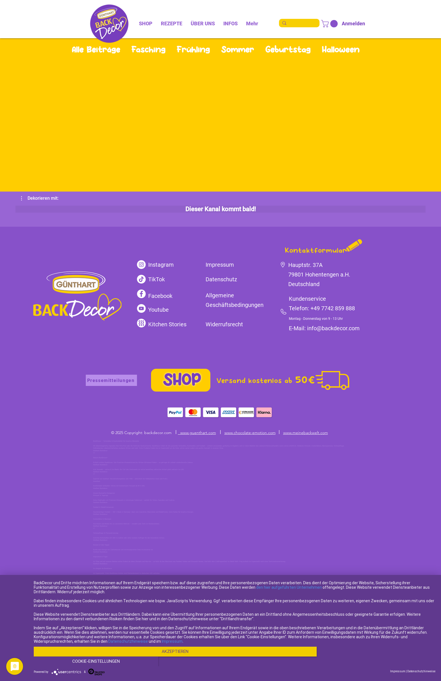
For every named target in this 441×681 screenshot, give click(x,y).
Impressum (172, 651)
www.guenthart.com (197, 432)
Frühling (193, 49)
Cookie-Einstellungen (375, 661)
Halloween (340, 49)
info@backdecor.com (333, 328)
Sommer (237, 49)
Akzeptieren (174, 661)
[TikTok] (141, 279)
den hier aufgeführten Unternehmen (289, 597)
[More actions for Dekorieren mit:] (39, 198)
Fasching (148, 49)
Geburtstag (287, 49)
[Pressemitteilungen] (111, 380)
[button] (39, 198)
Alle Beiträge (96, 49)
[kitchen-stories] (141, 323)
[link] (330, 24)
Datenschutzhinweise (128, 651)
